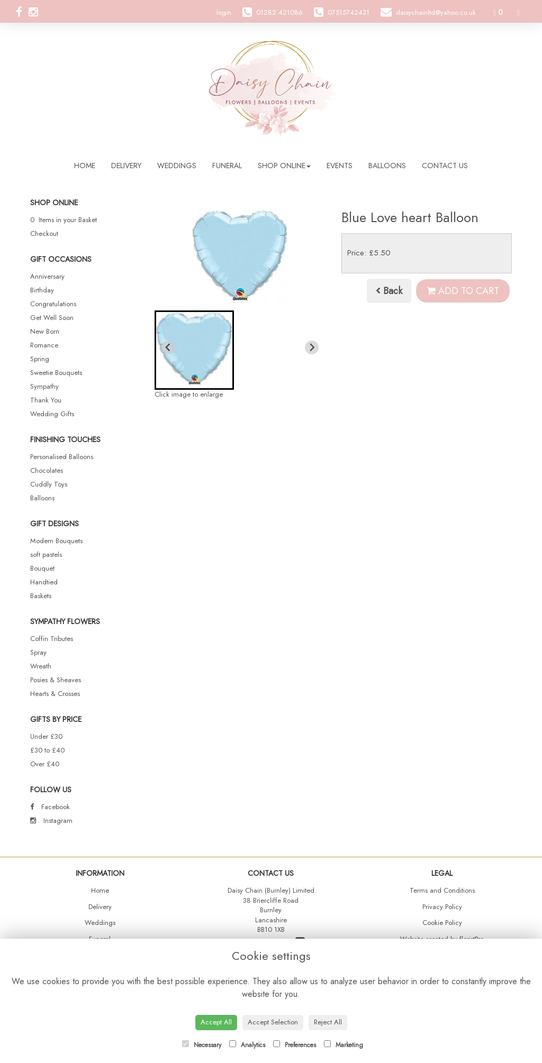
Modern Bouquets (56, 541)
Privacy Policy (442, 907)
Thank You (45, 400)
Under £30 (46, 736)
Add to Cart (463, 291)
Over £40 (44, 764)
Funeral (227, 165)
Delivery (126, 165)
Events (340, 165)
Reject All (328, 1022)
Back (389, 291)
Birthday (42, 290)
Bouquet (42, 568)
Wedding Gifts (52, 414)
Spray (38, 652)
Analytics (247, 1045)
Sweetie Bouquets (56, 373)
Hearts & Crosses (55, 694)
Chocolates (46, 470)
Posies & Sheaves (55, 680)
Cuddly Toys (48, 484)
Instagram (51, 820)
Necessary (201, 1045)
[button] (194, 350)
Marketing (343, 1045)
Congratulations (53, 304)
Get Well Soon (52, 318)
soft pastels (46, 554)
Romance (44, 345)
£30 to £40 (47, 750)
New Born (44, 331)
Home (84, 165)
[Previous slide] (168, 347)
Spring (39, 359)
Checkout (44, 233)
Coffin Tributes (51, 639)
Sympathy (44, 386)
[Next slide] (312, 347)
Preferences (294, 1045)
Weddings (176, 165)
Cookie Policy (442, 923)
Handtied (44, 582)
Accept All (216, 1022)
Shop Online (284, 165)
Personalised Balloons (61, 457)
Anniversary (47, 276)
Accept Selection (273, 1022)
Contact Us (445, 165)
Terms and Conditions (442, 890)
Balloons (387, 165)
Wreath (40, 666)
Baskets (40, 596)
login (223, 12)
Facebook (50, 807)
